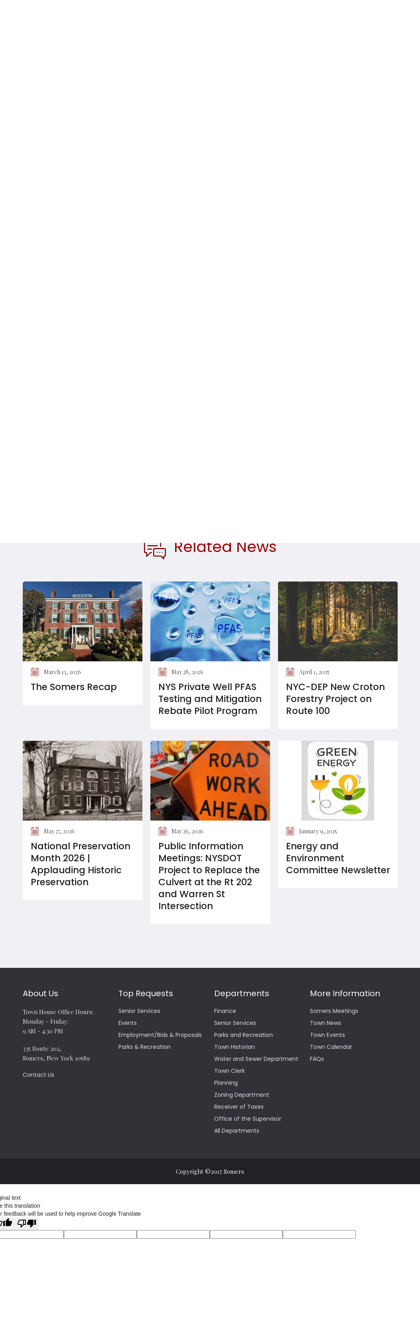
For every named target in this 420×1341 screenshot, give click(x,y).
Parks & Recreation (144, 1047)
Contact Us (38, 1075)
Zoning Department (241, 1095)
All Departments (236, 1131)
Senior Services (139, 1011)
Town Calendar (331, 1047)
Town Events (327, 1035)
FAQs (317, 1059)
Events (127, 1023)
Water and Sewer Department (256, 1059)
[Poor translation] (27, 1224)
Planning (226, 1083)
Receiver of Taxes (239, 1107)
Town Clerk (229, 1071)
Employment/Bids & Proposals (160, 1035)
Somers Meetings (334, 1011)
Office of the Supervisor (247, 1119)
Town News (325, 1023)
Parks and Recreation (243, 1035)
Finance (225, 1011)
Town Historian (234, 1047)
